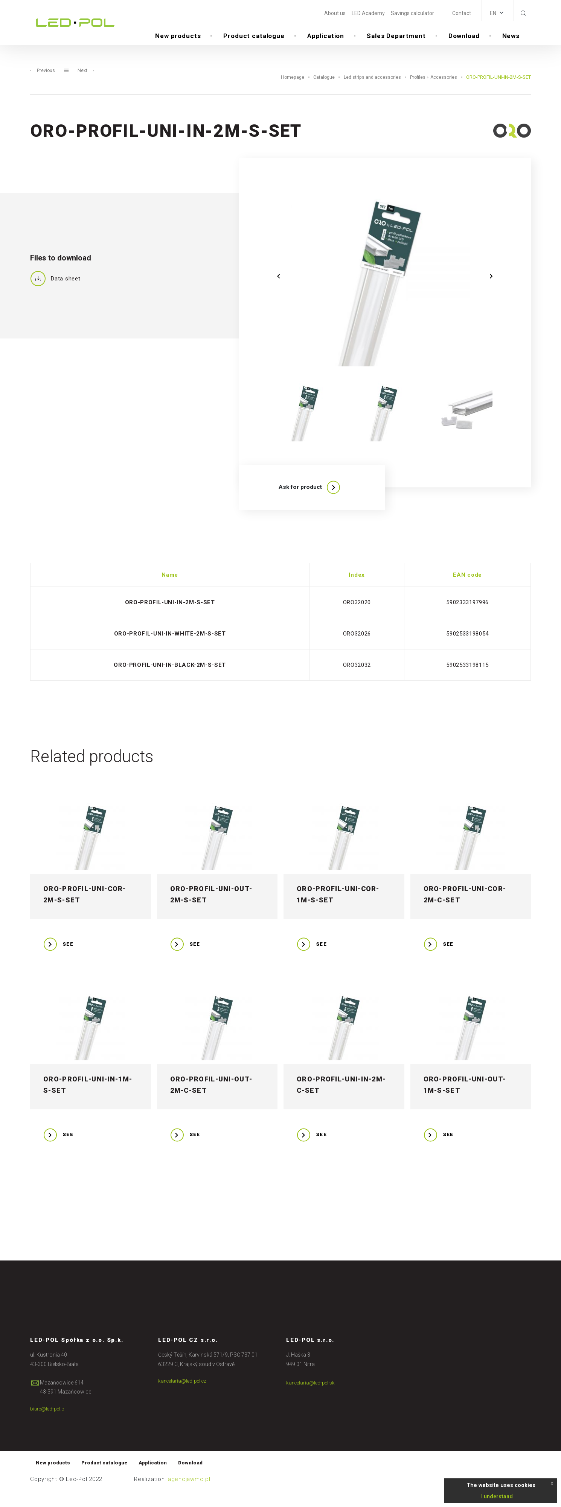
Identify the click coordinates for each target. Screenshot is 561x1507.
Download (464, 37)
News (511, 37)
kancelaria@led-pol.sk (312, 1398)
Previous (42, 83)
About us (335, 13)
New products (178, 37)
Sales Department (396, 37)
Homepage (288, 89)
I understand (497, 1496)
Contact (461, 13)
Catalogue (320, 89)
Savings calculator (412, 13)
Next (86, 83)
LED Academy (368, 13)
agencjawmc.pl (189, 1495)
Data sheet (55, 291)
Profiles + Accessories (433, 89)
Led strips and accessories (369, 89)
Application (325, 37)
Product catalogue (253, 37)
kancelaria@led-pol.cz (184, 1396)
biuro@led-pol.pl (49, 1424)
